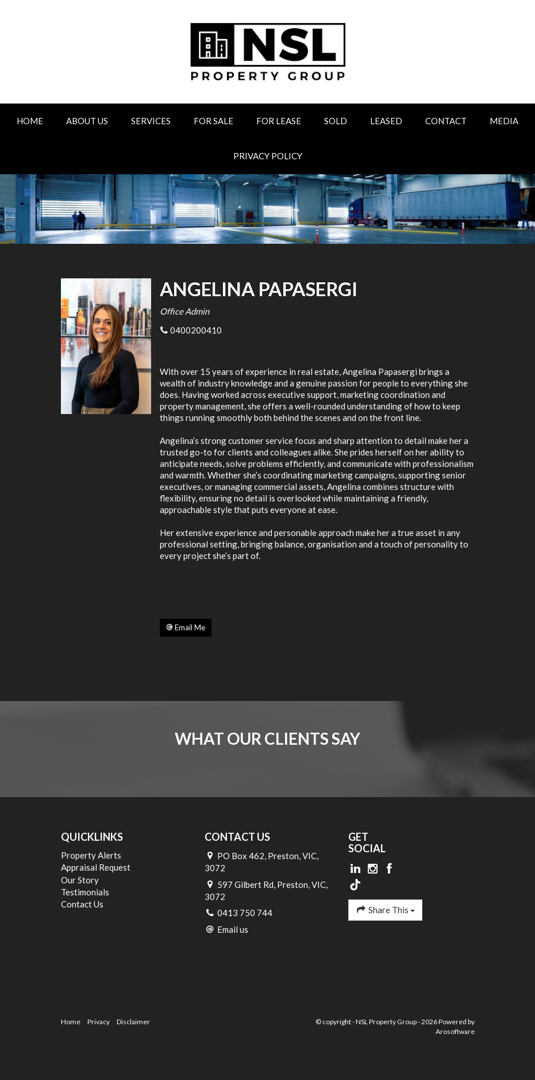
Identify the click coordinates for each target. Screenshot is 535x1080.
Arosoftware (455, 1031)
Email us (232, 929)
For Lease (278, 121)
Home (30, 121)
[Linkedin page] (356, 869)
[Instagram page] (373, 869)
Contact (446, 121)
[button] (185, 628)
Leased (386, 121)
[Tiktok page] (355, 885)
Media (504, 121)
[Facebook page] (389, 869)
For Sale (213, 121)
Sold (335, 121)
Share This (385, 909)
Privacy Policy (267, 156)
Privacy (98, 1021)
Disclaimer (133, 1021)
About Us (87, 121)
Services (151, 121)
